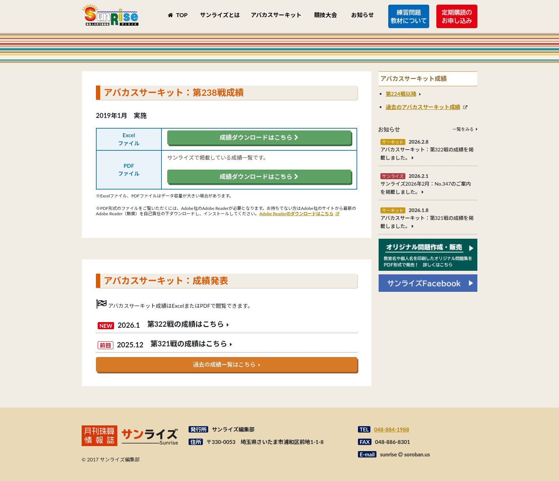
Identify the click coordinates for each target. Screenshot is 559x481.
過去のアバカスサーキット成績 (423, 107)
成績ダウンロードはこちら (259, 137)
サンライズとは (220, 14)
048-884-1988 (391, 429)
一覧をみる (463, 129)
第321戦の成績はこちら (188, 343)
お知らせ (362, 14)
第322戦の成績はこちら (185, 324)
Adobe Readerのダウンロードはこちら (297, 213)
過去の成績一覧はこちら (224, 364)
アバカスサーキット (276, 14)
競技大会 (325, 14)
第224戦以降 (401, 93)
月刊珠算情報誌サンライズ (110, 15)
